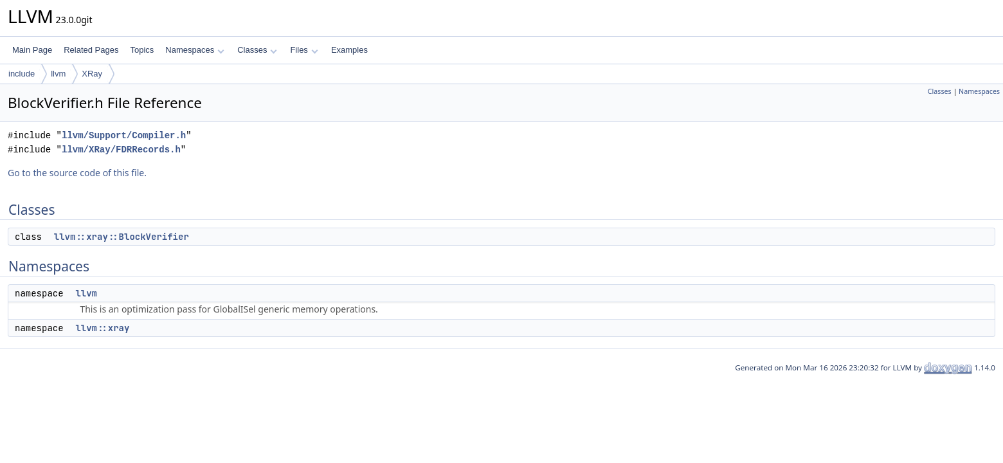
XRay (92, 73)
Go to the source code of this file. (77, 173)
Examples (349, 50)
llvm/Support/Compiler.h (124, 135)
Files (304, 50)
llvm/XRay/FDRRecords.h (121, 149)
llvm (58, 73)
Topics (142, 50)
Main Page (32, 50)
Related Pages (91, 50)
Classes (257, 50)
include (21, 73)
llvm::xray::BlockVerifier (121, 236)
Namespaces (194, 50)
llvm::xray (102, 328)
